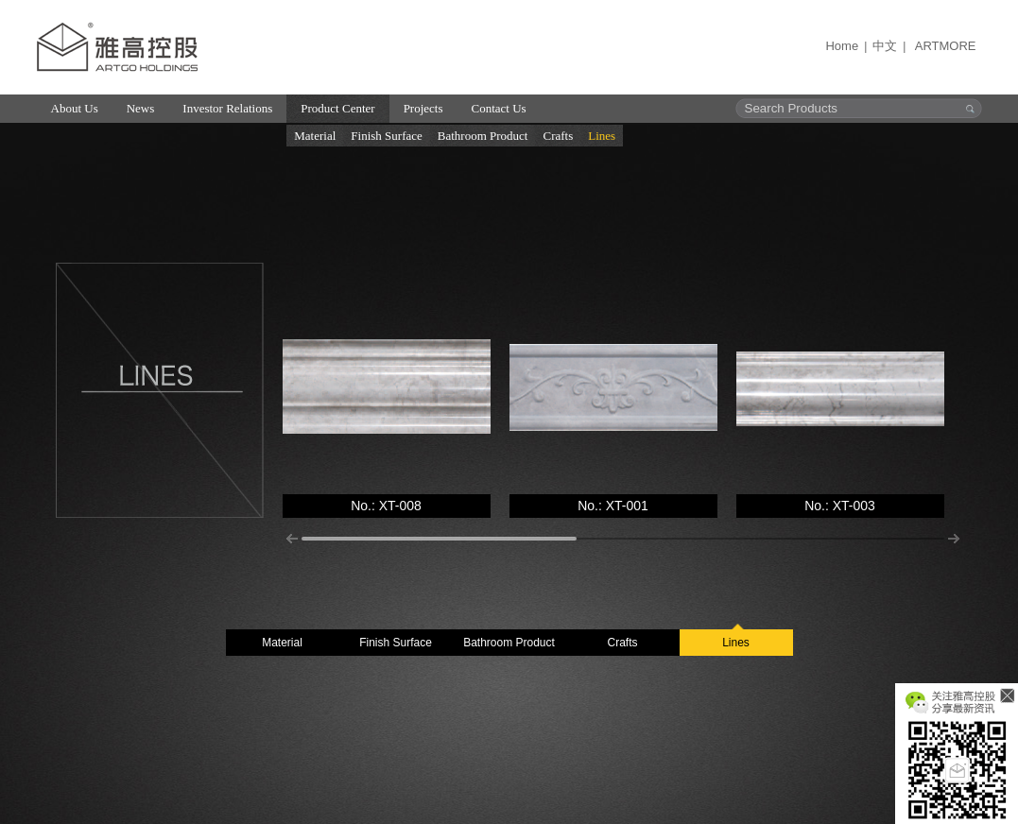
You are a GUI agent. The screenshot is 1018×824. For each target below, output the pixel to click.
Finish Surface (386, 136)
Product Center (337, 108)
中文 (884, 46)
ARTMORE (945, 46)
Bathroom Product (483, 136)
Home (841, 46)
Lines (601, 136)
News (141, 108)
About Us (74, 108)
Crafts (558, 136)
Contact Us (499, 108)
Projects (423, 108)
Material (315, 136)
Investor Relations (227, 108)
